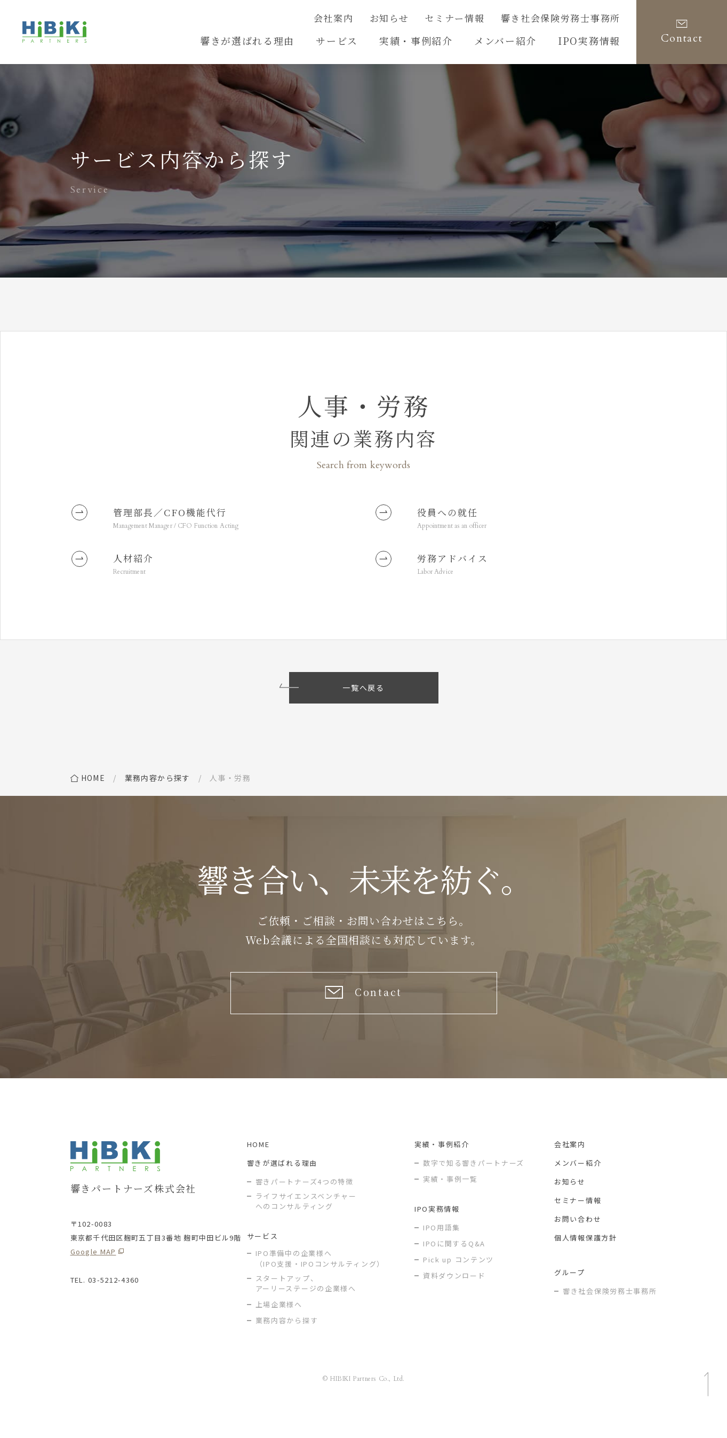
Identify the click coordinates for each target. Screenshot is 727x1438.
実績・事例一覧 (450, 1202)
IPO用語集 (441, 1250)
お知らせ (421, 19)
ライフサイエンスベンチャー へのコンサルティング (306, 1224)
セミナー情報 (478, 19)
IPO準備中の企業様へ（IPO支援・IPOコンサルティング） (320, 1281)
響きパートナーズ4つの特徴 (304, 1204)
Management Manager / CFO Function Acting (190, 531)
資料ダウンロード (454, 1298)
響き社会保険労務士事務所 (570, 19)
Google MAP (93, 1274)
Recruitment (134, 584)
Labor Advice (439, 584)
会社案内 (371, 19)
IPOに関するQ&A (454, 1266)
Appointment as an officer (459, 531)
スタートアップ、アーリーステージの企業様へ (305, 1306)
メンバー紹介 (577, 1186)
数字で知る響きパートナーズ (473, 1186)
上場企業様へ (278, 1328)
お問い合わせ (577, 1242)
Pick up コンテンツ (458, 1282)
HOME (258, 1167)
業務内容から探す (157, 790)
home (93, 790)
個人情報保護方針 (585, 1260)
